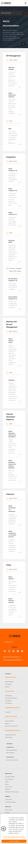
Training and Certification (12, 791)
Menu (25, 13)
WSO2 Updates (14, 584)
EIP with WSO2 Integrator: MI (14, 284)
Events (7, 781)
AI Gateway (8, 684)
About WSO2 (8, 809)
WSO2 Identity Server (14, 352)
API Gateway (8, 703)
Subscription (8, 799)
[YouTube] (17, 651)
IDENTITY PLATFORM (11, 716)
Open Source (8, 786)
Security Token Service (11, 726)
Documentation (9, 779)
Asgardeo (14, 390)
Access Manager (9, 721)
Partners (7, 812)
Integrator (8, 712)
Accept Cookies (14, 842)
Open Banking (10, 752)
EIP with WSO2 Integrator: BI (14, 302)
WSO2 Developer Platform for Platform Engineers (14, 471)
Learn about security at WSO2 (13, 660)
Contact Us (8, 642)
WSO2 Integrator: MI (14, 175)
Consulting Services (10, 802)
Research (7, 789)
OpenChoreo (8, 737)
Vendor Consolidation (12, 760)
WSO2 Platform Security (14, 607)
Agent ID (7, 686)
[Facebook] (4, 651)
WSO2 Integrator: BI (14, 197)
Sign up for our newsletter (12, 657)
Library (7, 784)
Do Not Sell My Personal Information (14, 837)
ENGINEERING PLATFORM (12, 730)
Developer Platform (10, 734)
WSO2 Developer (6, 13)
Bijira (14, 136)
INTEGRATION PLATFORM (12, 707)
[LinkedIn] (13, 651)
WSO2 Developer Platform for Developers (14, 443)
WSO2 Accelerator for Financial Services (14, 542)
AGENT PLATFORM (10, 677)
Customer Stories (10, 776)
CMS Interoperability (11, 750)
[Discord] (22, 651)
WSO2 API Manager (14, 77)
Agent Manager (9, 681)
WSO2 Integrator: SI (14, 219)
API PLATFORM (9, 691)
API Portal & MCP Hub (11, 698)
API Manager (8, 695)
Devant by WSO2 (14, 251)
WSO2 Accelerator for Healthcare (14, 515)
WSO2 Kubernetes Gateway (14, 103)
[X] (9, 651)
